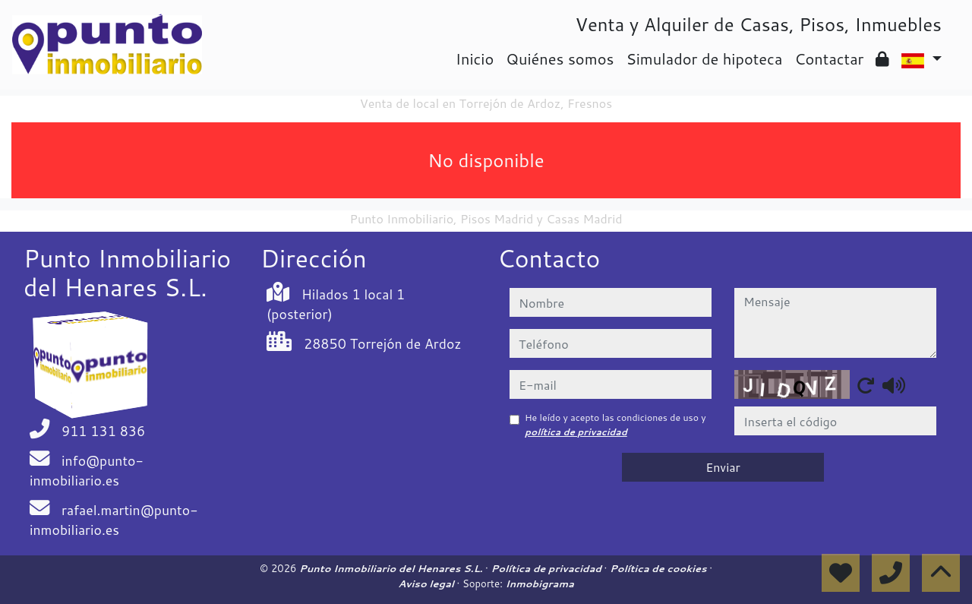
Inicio (475, 58)
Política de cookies (659, 568)
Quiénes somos (560, 58)
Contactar (828, 58)
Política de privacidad (547, 568)
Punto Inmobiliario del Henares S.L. (392, 568)
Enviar (722, 467)
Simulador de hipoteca (704, 58)
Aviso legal (427, 583)
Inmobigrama (539, 583)
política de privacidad (576, 431)
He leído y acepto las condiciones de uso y (615, 424)
